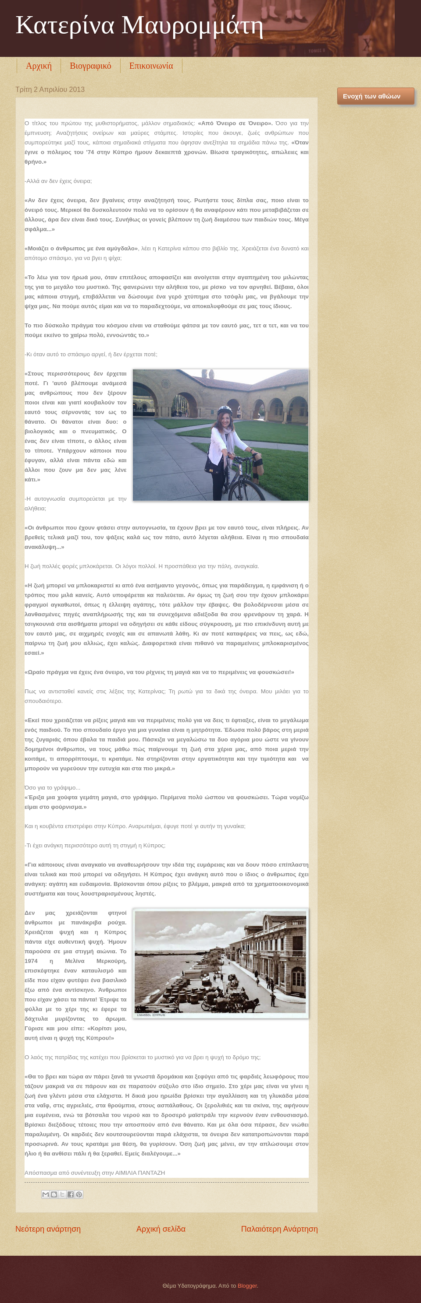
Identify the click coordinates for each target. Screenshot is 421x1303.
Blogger (247, 1285)
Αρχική (39, 65)
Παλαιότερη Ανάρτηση (279, 1229)
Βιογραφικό (90, 65)
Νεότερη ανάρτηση (48, 1229)
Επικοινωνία (151, 65)
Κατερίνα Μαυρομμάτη (139, 24)
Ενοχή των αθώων (371, 96)
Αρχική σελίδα (161, 1229)
